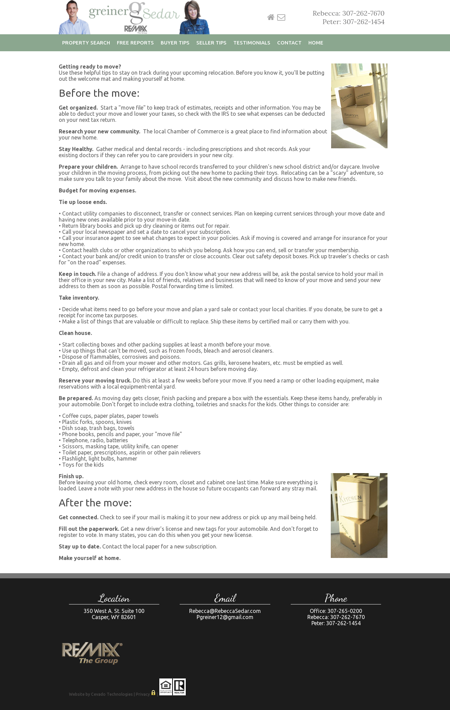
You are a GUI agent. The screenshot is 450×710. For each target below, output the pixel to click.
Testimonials (251, 42)
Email (281, 17)
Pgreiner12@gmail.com (225, 617)
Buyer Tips (175, 42)
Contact (289, 42)
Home (271, 17)
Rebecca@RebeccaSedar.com (225, 611)
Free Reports (135, 42)
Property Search (86, 42)
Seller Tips (211, 42)
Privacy (143, 694)
